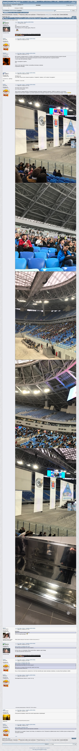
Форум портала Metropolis (7, 14)
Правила (17, 12)
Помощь (10, 12)
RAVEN (47, 14)
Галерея (73, 2)
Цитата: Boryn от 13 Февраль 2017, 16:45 (22, 662)
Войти (21, 12)
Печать (74, 16)
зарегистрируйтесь (7, 5)
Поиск (14, 12)
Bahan (4, 628)
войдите (19, 4)
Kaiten (4, 38)
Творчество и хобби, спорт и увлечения (26, 14)
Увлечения (15, 14)
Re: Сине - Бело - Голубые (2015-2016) (26, 38)
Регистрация (25, 12)
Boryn (4, 21)
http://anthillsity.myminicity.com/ (20, 36)
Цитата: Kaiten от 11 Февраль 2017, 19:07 (22, 646)
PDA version (44, 749)
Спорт (38, 14)
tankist (4, 72)
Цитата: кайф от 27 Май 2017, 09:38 (21, 727)
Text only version (36, 749)
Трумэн (4, 53)
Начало (6, 12)
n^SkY (50, 14)
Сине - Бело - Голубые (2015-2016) (61, 14)
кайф (4, 709)
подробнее (19, 10)
